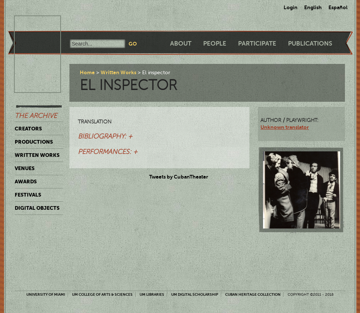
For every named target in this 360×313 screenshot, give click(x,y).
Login (291, 7)
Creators (28, 129)
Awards (26, 181)
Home (87, 72)
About (180, 43)
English (313, 7)
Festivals (28, 195)
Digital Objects (37, 208)
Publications (310, 43)
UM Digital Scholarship (194, 294)
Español (338, 7)
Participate (257, 43)
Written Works (37, 155)
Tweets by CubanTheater (178, 177)
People (214, 43)
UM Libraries (152, 294)
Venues (25, 168)
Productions (34, 142)
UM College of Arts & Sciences (102, 294)
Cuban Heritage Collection (253, 294)
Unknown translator (284, 127)
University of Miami (45, 294)
